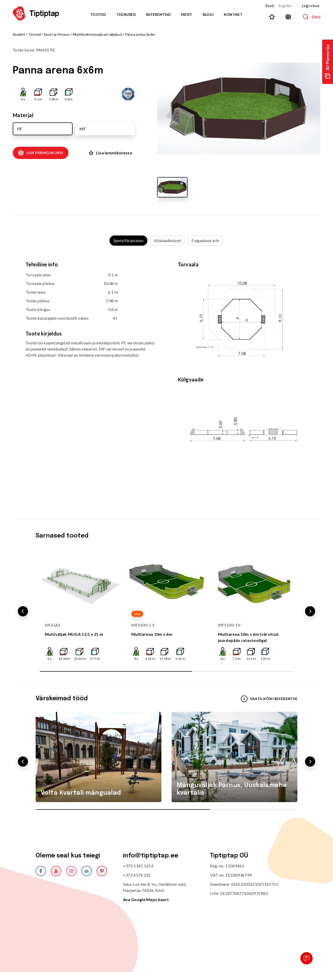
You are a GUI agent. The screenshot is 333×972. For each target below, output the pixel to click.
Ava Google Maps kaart (146, 899)
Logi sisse (310, 5)
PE (19, 128)
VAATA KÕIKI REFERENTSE (269, 698)
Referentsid (158, 14)
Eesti (269, 5)
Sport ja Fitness (57, 34)
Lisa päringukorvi (40, 153)
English (285, 5)
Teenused (126, 14)
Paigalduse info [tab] (205, 240)
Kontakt (233, 14)
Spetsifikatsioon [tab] (128, 240)
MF (82, 128)
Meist (186, 14)
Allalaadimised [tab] (167, 240)
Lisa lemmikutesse (110, 152)
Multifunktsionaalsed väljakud (97, 34)
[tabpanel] (166, 377)
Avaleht (19, 34)
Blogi (208, 14)
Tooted (98, 14)
